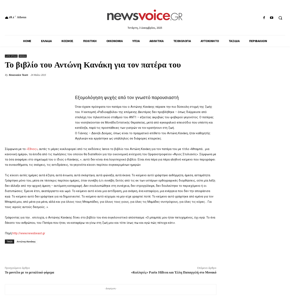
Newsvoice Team (18, 75)
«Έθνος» (32, 149)
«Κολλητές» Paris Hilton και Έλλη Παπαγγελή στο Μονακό (173, 272)
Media (23, 56)
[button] (280, 18)
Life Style (11, 56)
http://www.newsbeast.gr (28, 233)
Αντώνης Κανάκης (26, 241)
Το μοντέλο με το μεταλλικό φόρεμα (29, 272)
